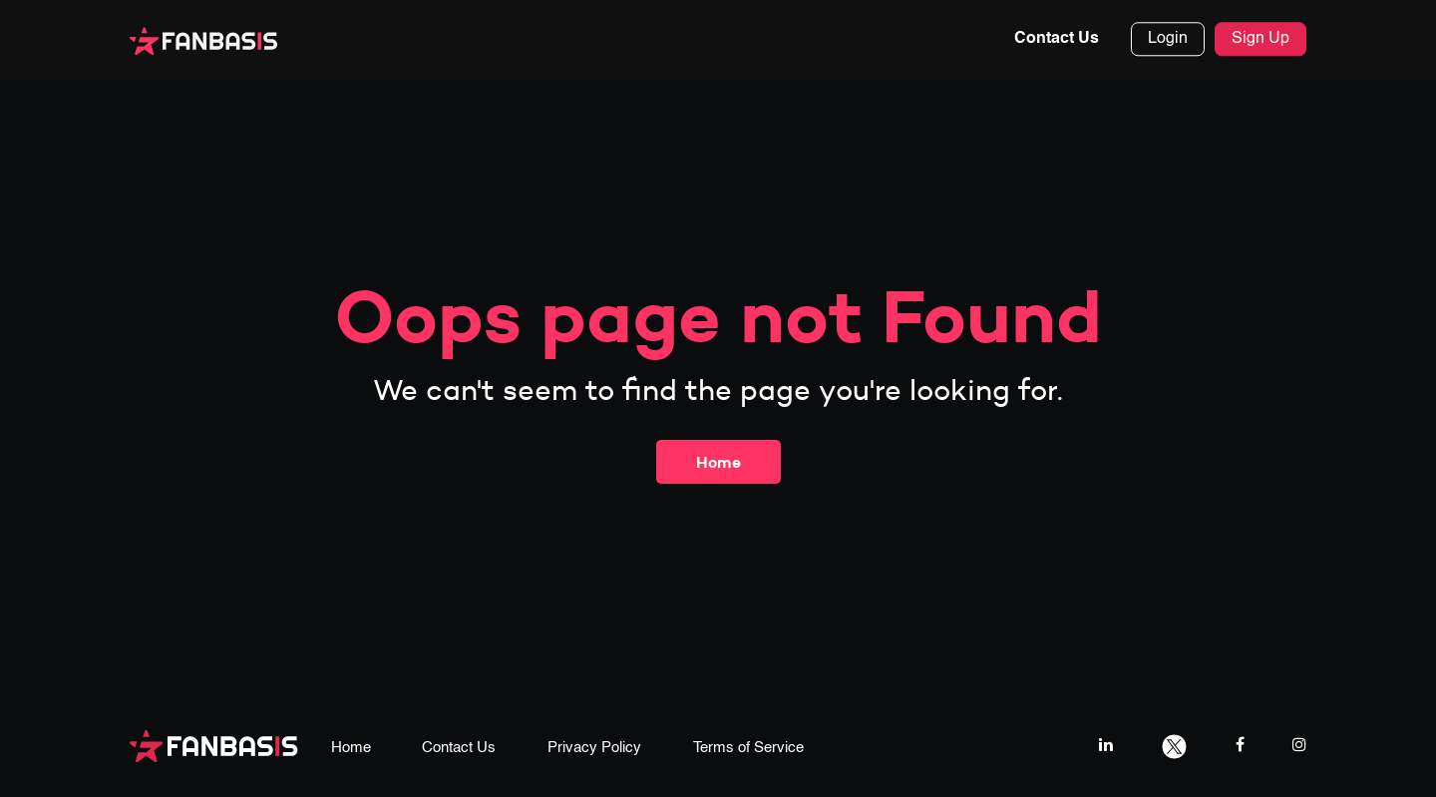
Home (718, 462)
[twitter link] (1174, 744)
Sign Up (1260, 40)
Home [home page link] (351, 747)
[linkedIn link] (1106, 744)
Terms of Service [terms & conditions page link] (748, 747)
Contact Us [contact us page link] (459, 747)
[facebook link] (1240, 744)
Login (1168, 40)
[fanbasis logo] (214, 744)
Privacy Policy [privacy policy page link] (594, 747)
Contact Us (1056, 40)
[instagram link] (1299, 744)
